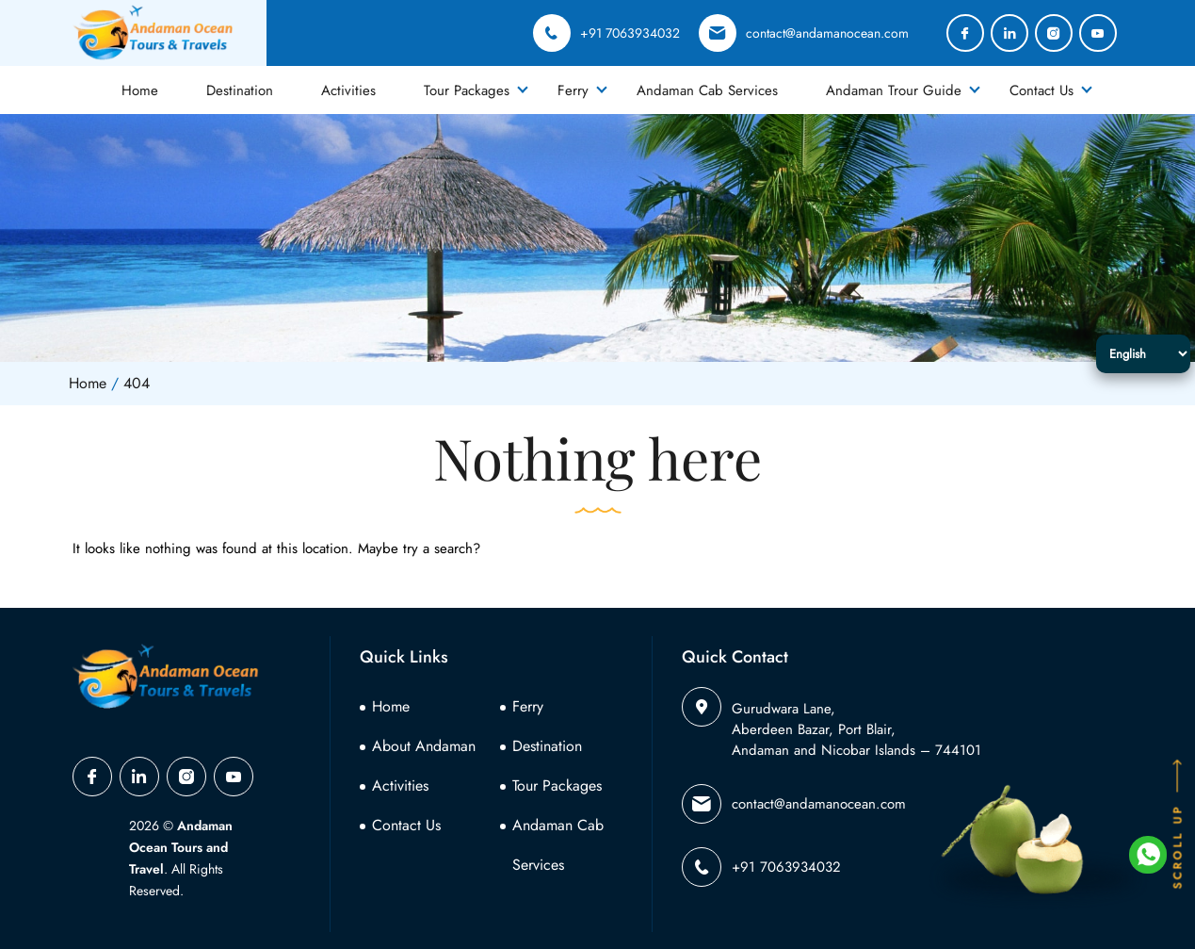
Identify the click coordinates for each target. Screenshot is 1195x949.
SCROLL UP (1178, 823)
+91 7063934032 (606, 33)
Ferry (573, 90)
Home (139, 90)
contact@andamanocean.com (804, 33)
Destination (239, 90)
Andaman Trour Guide (893, 90)
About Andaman (424, 746)
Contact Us (1041, 90)
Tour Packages (466, 90)
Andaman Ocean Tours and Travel (181, 847)
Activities (348, 90)
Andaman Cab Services (707, 90)
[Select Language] (1143, 354)
